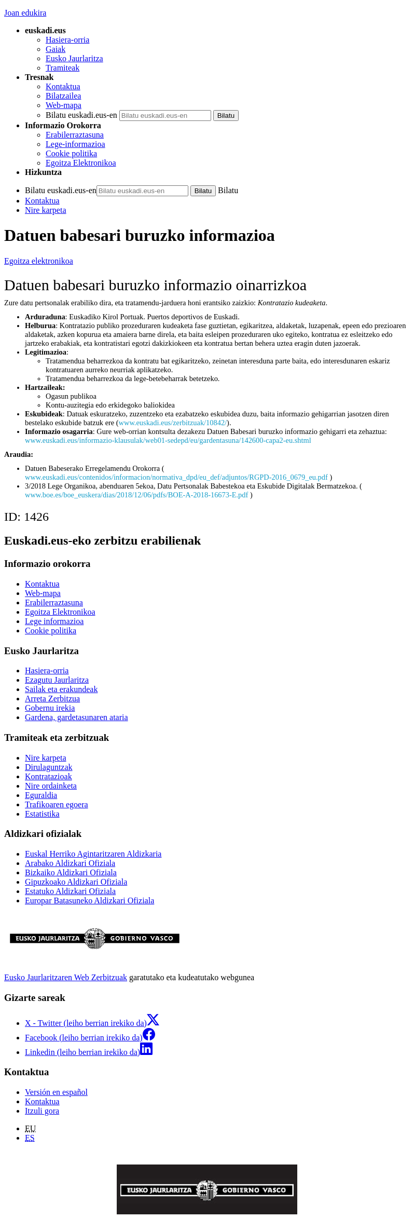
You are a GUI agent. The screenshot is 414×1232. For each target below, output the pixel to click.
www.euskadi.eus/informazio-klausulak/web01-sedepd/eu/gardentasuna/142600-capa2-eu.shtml (168, 440)
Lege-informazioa (75, 144)
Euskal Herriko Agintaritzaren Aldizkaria (93, 853)
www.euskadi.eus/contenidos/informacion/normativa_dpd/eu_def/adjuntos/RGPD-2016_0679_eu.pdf (177, 477)
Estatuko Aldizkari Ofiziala (70, 891)
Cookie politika (71, 153)
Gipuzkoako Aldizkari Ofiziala (76, 881)
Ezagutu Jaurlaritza (57, 679)
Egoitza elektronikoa (38, 260)
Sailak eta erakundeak (61, 689)
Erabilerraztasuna (75, 134)
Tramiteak (62, 67)
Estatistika (42, 813)
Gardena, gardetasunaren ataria (76, 717)
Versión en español (56, 1092)
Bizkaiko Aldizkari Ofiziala (71, 872)
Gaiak (55, 49)
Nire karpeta (45, 210)
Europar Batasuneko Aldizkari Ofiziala (89, 900)
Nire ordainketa (51, 785)
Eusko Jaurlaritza (74, 58)
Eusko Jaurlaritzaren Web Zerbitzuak (65, 977)
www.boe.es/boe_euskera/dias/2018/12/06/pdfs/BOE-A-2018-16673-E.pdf (137, 495)
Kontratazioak (48, 776)
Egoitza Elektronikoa (81, 162)
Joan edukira (25, 12)
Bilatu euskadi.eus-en (81, 115)
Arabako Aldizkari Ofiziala (70, 863)
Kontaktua (63, 86)
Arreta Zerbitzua (52, 698)
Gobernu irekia (50, 707)
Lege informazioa (54, 621)
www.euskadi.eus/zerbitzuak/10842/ (173, 422)
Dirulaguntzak (49, 767)
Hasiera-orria (67, 39)
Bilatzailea (63, 95)
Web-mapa (63, 105)
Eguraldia (41, 795)
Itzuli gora (42, 1110)
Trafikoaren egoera (56, 804)
